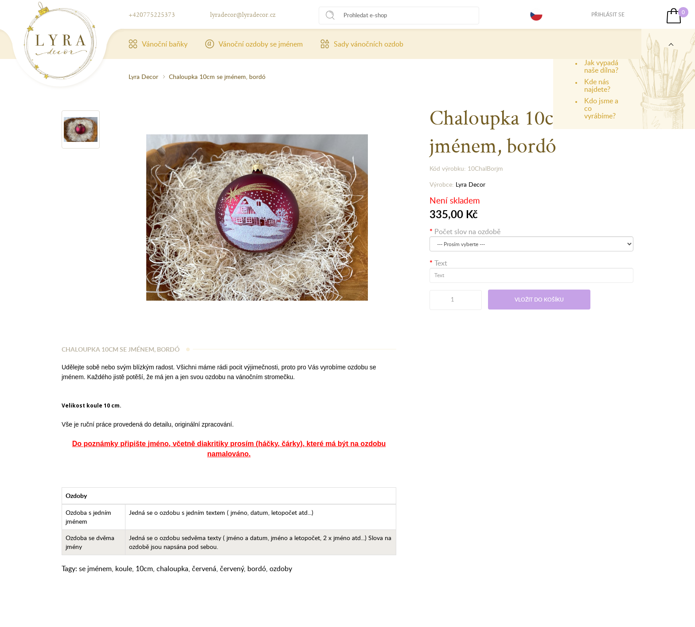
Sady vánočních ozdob (361, 44)
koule (123, 568)
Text (440, 263)
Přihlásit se (608, 14)
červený (232, 568)
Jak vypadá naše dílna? (601, 66)
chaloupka (172, 568)
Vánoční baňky (158, 44)
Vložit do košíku (539, 299)
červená (204, 568)
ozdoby (280, 568)
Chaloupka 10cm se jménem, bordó (217, 76)
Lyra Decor (143, 76)
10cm (144, 568)
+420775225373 (152, 14)
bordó (256, 568)
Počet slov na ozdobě (467, 231)
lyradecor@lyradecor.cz (242, 14)
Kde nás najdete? (597, 85)
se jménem (95, 568)
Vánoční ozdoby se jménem (254, 44)
